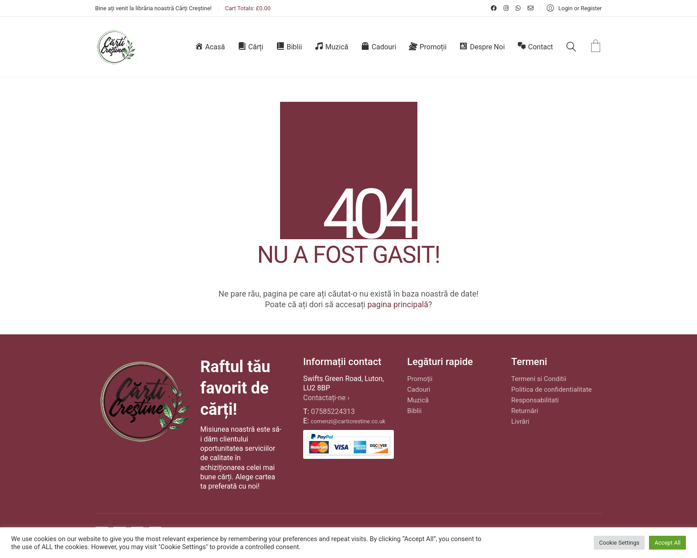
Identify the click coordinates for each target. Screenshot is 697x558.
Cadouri (418, 389)
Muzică (418, 400)
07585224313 (333, 411)
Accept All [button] (667, 542)
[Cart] (595, 46)
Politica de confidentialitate (551, 389)
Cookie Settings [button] (619, 542)
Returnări (524, 411)
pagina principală (397, 304)
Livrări (520, 421)
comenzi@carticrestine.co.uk (348, 421)
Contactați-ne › (326, 397)
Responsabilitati (535, 400)
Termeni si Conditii (538, 379)
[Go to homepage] (115, 47)
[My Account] (574, 8)
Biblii (414, 411)
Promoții (420, 379)
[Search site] (571, 48)
